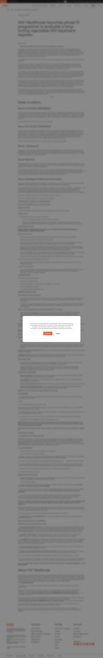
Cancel (58, 333)
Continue (47, 333)
